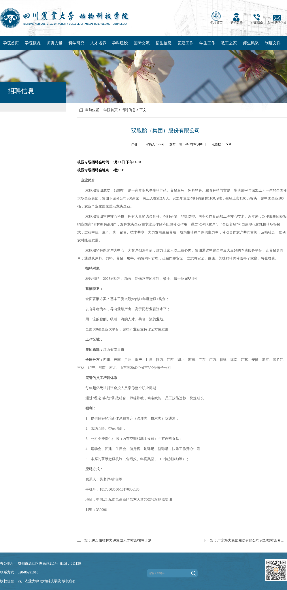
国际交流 (142, 43)
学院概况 (33, 43)
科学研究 (76, 43)
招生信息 (164, 43)
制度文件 (273, 43)
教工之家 (229, 43)
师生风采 (251, 43)
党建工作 (185, 43)
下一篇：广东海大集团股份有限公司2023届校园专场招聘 (245, 540)
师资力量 (54, 43)
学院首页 (11, 43)
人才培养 (98, 43)
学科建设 (120, 43)
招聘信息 (128, 110)
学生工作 (207, 43)
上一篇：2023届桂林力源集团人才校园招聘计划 (114, 540)
